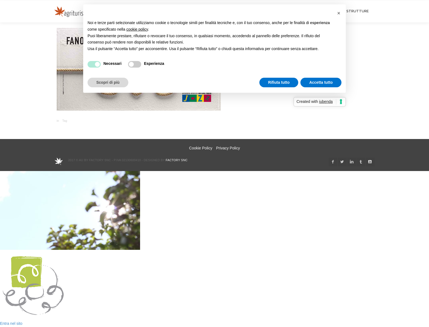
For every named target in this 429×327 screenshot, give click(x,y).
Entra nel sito (11, 323)
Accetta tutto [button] (321, 82)
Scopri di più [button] (108, 82)
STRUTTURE (357, 11)
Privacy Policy (228, 148)
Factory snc (177, 160)
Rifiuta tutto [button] (279, 82)
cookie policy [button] (137, 29)
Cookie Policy (200, 148)
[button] (338, 13)
